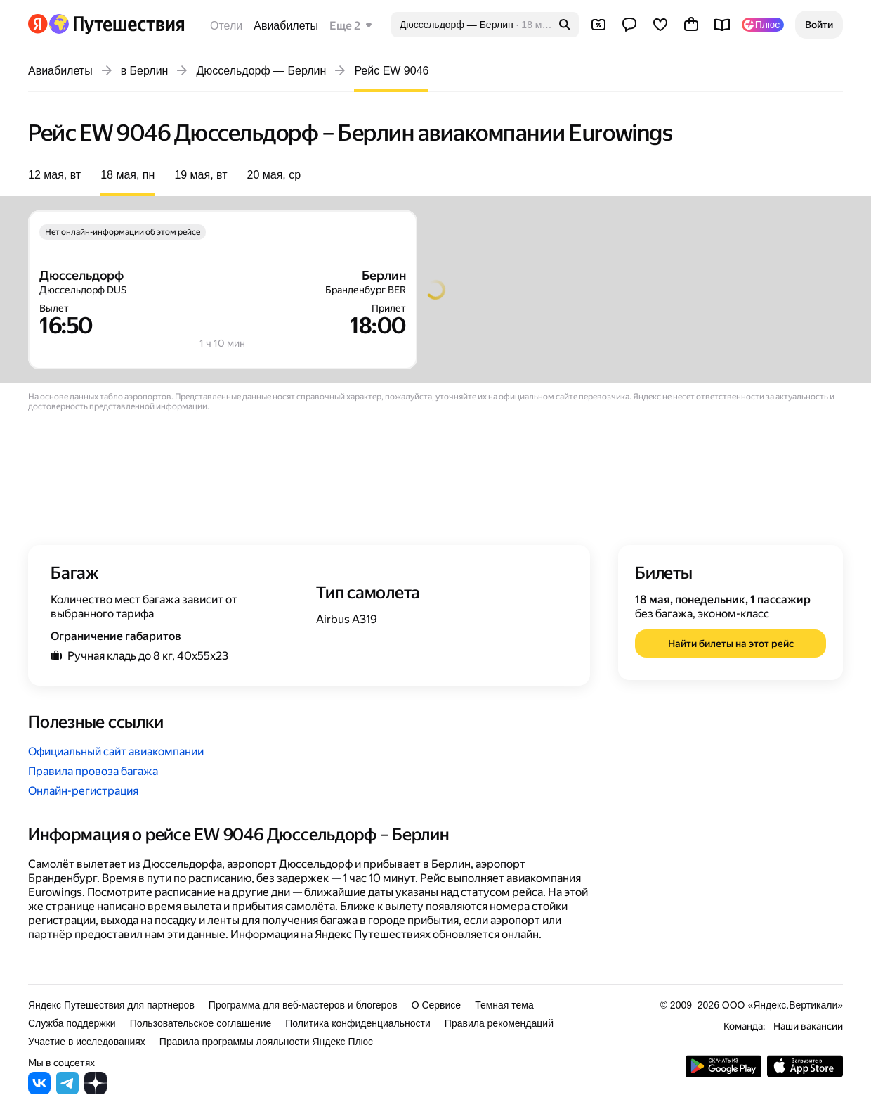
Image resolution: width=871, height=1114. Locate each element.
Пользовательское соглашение (201, 1023)
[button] (819, 25)
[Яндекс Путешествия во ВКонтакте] (39, 1090)
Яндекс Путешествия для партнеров (111, 1005)
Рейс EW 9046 (391, 71)
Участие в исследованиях (86, 1041)
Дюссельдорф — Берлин (261, 71)
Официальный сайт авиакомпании (116, 751)
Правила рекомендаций (499, 1023)
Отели (226, 26)
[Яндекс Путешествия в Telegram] (67, 1090)
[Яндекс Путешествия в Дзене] (95, 1090)
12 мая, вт (54, 175)
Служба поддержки (72, 1023)
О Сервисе (436, 1005)
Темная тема (504, 1005)
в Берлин (145, 71)
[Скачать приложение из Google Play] (723, 1074)
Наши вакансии (808, 1026)
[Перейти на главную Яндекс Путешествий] (116, 23)
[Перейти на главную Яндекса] (38, 23)
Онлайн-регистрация (83, 791)
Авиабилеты (286, 26)
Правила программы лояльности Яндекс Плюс (266, 1041)
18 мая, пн (127, 175)
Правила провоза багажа (93, 771)
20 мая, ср (274, 175)
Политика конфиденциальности (358, 1023)
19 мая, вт (200, 175)
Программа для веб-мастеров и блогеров (303, 1005)
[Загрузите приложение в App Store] (805, 1074)
